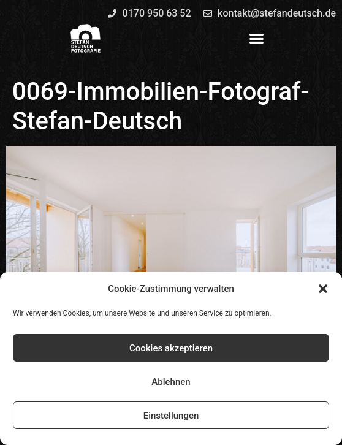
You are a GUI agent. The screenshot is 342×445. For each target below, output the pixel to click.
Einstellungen (171, 415)
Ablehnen (170, 381)
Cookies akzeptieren (171, 348)
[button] (323, 289)
